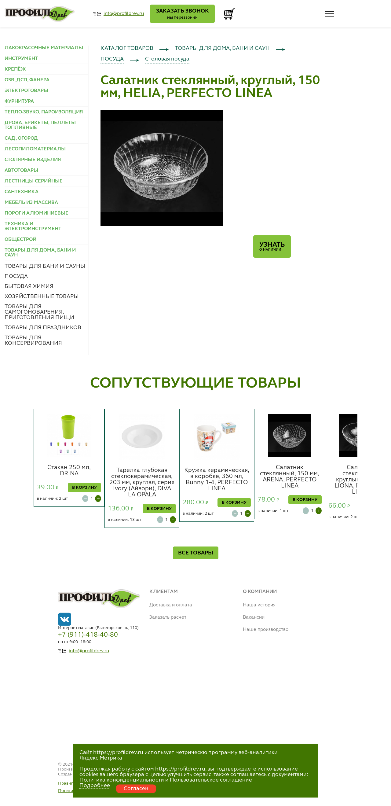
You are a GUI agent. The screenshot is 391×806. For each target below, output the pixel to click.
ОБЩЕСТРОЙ (20, 239)
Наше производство (265, 629)
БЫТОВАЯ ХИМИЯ (29, 286)
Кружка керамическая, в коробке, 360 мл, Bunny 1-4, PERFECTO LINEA (216, 479)
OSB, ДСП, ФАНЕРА (27, 80)
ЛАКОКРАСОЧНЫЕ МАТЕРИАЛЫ (44, 48)
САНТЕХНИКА (21, 192)
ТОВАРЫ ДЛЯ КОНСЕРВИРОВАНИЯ (33, 340)
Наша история (259, 605)
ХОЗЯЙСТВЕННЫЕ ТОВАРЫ (42, 296)
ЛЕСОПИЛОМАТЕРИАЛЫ (35, 149)
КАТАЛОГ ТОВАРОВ (126, 48)
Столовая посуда (167, 59)
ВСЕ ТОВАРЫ (195, 553)
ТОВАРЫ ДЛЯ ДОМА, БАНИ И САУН (222, 48)
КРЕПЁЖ (15, 69)
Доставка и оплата (170, 605)
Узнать (272, 246)
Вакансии (254, 617)
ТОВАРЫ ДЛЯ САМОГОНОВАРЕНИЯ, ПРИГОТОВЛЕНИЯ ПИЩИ (39, 312)
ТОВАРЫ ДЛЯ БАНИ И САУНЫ (45, 266)
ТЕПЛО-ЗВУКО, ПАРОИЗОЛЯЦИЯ (44, 112)
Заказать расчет (167, 617)
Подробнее (94, 785)
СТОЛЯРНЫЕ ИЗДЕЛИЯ (33, 159)
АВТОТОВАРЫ (21, 170)
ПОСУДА (16, 276)
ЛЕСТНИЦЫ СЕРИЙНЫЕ (34, 181)
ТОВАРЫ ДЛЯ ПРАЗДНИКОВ (43, 327)
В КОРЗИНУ (84, 487)
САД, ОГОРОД (21, 138)
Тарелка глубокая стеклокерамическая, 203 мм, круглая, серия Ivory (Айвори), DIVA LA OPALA (141, 482)
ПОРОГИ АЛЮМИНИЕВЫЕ (36, 213)
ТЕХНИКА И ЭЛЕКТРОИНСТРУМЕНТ (33, 226)
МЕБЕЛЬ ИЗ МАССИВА (31, 202)
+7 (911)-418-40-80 (88, 634)
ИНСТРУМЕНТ (21, 58)
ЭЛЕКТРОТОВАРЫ (26, 90)
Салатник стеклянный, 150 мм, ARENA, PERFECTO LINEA (289, 477)
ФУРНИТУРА (19, 101)
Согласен (136, 788)
